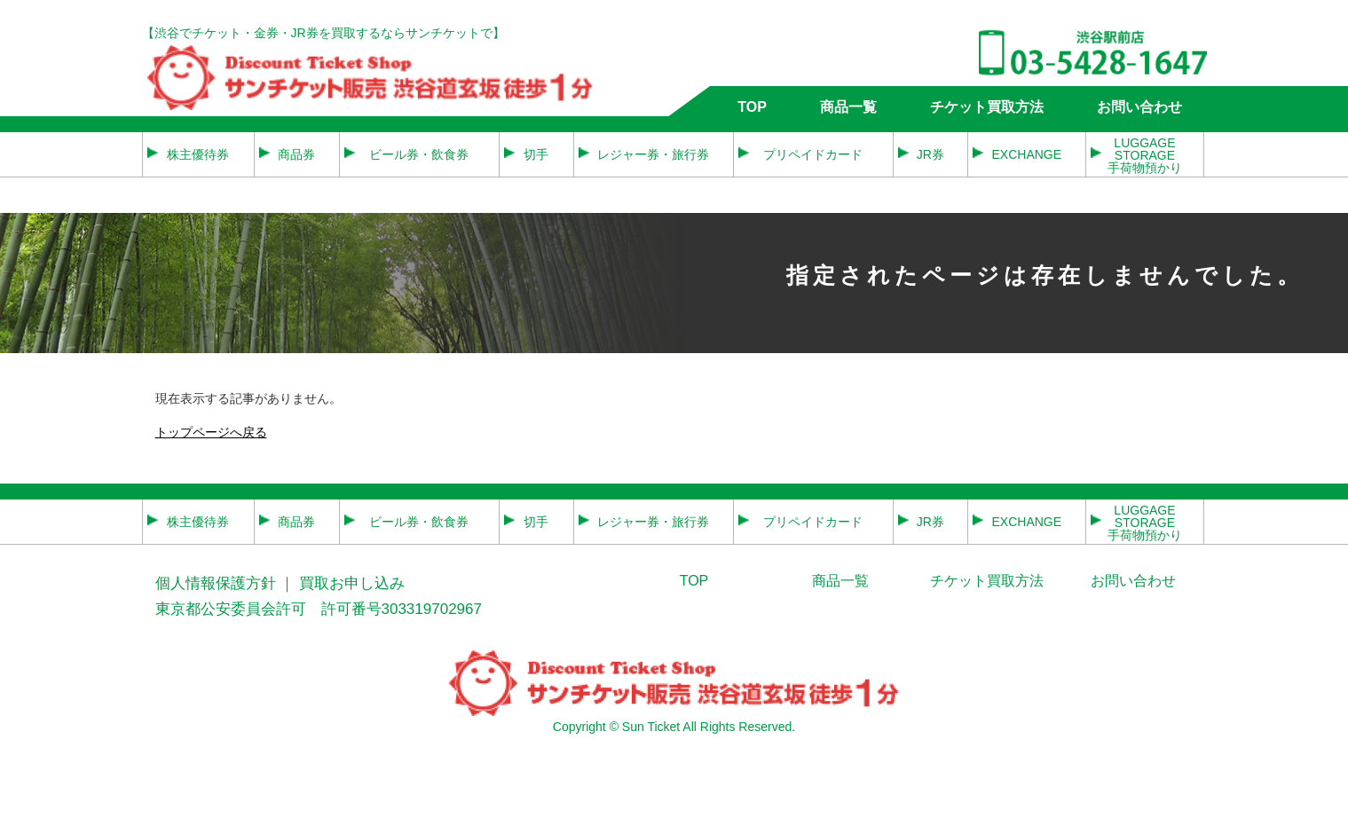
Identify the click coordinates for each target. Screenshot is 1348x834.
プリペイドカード (813, 154)
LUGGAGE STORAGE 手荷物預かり (1145, 154)
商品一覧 (848, 106)
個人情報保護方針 (215, 583)
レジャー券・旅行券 (653, 154)
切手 (536, 154)
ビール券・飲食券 (419, 154)
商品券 (296, 154)
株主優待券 (198, 154)
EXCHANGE (1026, 154)
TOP (752, 106)
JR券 (930, 154)
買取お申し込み (352, 583)
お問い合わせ (1139, 106)
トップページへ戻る (211, 432)
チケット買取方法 (987, 106)
